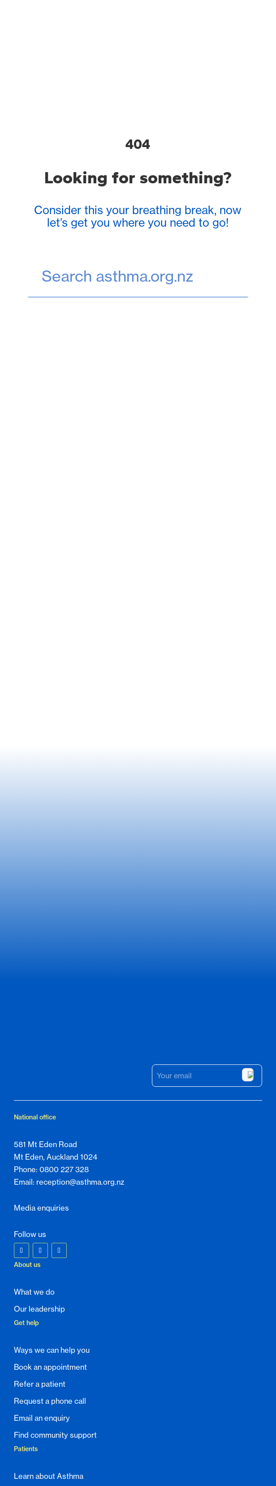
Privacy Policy (153, 1464)
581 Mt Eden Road (45, 989)
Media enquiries (41, 1053)
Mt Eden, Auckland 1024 (55, 1002)
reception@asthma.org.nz (80, 1027)
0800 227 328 (64, 1014)
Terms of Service (199, 1464)
